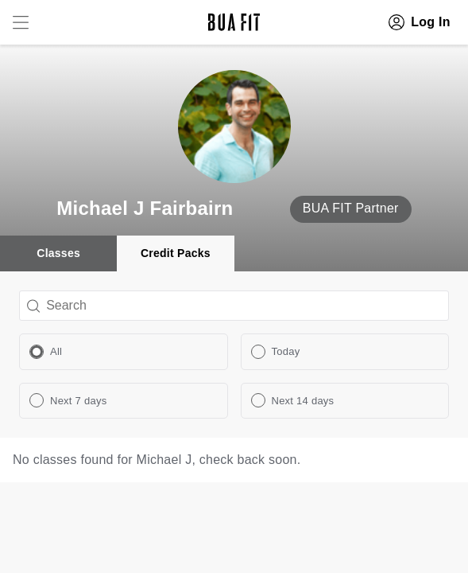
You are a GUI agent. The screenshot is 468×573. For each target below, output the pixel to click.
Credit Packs (176, 253)
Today (286, 351)
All (56, 351)
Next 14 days (303, 401)
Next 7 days (78, 401)
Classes (58, 253)
